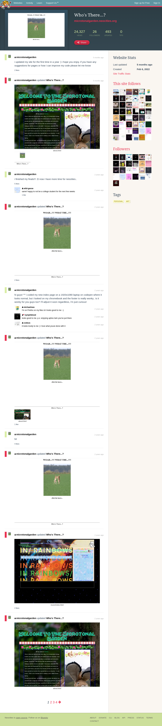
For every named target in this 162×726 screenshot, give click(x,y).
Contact (94, 721)
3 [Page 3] (54, 702)
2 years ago (99, 175)
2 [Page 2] (51, 702)
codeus (26, 323)
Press (131, 718)
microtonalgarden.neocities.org (95, 21)
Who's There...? (55, 80)
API (123, 718)
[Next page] (59, 702)
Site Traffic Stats (121, 73)
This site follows (126, 84)
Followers (121, 149)
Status (140, 718)
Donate (102, 718)
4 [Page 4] (56, 702)
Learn (39, 3)
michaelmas (28, 307)
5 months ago (98, 57)
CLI (110, 718)
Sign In (156, 3)
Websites (18, 3)
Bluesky (44, 717)
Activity (29, 3)
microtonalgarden (25, 57)
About (93, 718)
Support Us (52, 3)
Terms (149, 718)
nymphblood (29, 315)
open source (21, 717)
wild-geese (27, 188)
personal (118, 201)
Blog (117, 718)
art (127, 201)
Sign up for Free (142, 3)
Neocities (9, 717)
